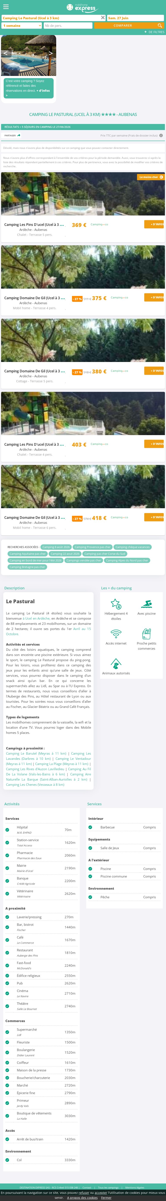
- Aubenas (39, 230)
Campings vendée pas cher (84, 560)
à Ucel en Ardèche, (37, 618)
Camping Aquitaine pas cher (28, 554)
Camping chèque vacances (133, 547)
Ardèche (25, 230)
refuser (84, 1193)
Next (51, 53)
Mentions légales (134, 1187)
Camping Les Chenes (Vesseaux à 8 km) (35, 784)
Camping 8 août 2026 (56, 547)
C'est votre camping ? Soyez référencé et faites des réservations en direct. (28, 88)
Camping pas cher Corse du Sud (105, 554)
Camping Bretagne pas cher (27, 567)
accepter (101, 1193)
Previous (6, 53)
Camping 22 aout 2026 (65, 554)
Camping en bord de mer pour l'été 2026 (35, 560)
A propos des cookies (82, 1198)
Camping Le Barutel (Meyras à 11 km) (36, 753)
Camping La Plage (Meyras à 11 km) (61, 764)
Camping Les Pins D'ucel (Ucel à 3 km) (40, 224)
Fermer (106, 1198)
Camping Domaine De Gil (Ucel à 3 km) (42, 298)
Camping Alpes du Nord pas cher (127, 560)
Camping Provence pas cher (92, 547)
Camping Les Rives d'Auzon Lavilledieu (35, 769)
